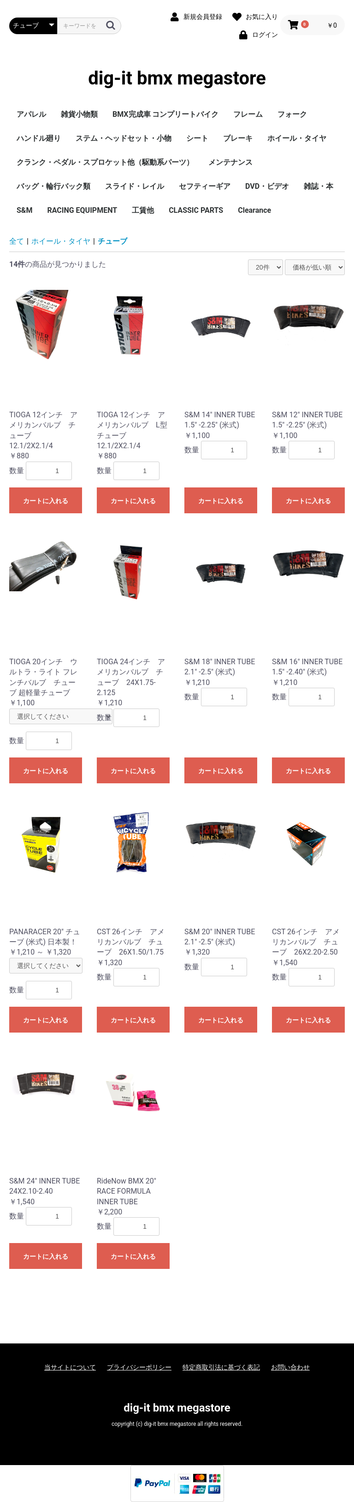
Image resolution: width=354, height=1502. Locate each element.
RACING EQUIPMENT (82, 210)
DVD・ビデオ (267, 186)
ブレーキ (238, 138)
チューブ (112, 241)
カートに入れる (45, 501)
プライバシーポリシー (139, 1367)
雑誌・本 (318, 186)
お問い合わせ (290, 1367)
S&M (24, 210)
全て (16, 241)
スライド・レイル (134, 186)
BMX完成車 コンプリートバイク (165, 114)
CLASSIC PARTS (196, 210)
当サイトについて (70, 1367)
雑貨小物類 (79, 114)
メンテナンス (230, 162)
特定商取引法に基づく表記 (221, 1367)
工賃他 (143, 210)
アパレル (31, 114)
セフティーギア (204, 186)
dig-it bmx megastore (177, 78)
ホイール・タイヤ (296, 138)
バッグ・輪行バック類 (53, 186)
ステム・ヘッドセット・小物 (123, 138)
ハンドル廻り (39, 138)
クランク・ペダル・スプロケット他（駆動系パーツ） (105, 162)
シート (197, 138)
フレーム (248, 114)
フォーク (292, 114)
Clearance (254, 210)
